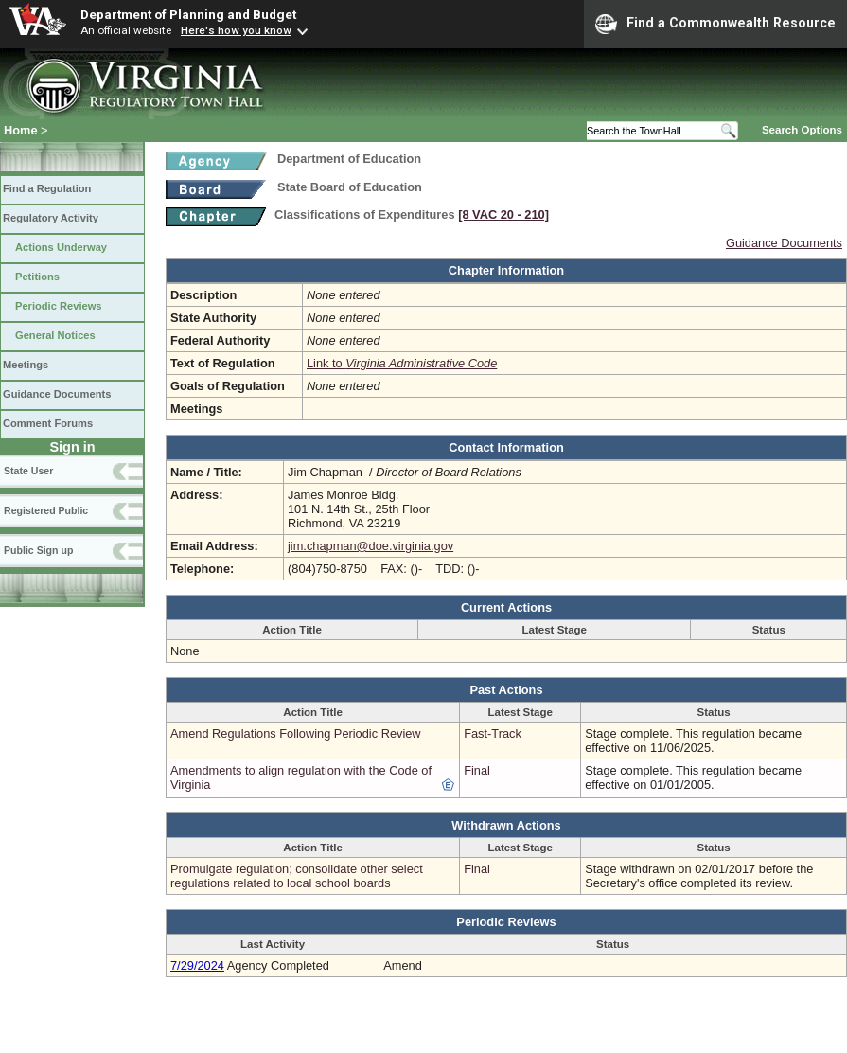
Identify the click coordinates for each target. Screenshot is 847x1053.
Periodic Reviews (58, 306)
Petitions (37, 276)
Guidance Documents (57, 394)
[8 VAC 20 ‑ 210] (503, 214)
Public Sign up (38, 550)
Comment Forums (48, 423)
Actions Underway (61, 247)
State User (28, 470)
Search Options (802, 129)
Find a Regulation (47, 188)
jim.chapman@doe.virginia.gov (370, 546)
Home (21, 130)
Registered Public (46, 510)
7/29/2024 (197, 965)
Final (477, 770)
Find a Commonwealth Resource (715, 23)
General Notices (55, 335)
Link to (402, 363)
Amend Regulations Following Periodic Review (295, 733)
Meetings (25, 364)
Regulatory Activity (50, 217)
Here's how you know (236, 30)
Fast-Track (492, 733)
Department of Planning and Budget (188, 14)
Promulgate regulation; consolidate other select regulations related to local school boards (296, 876)
